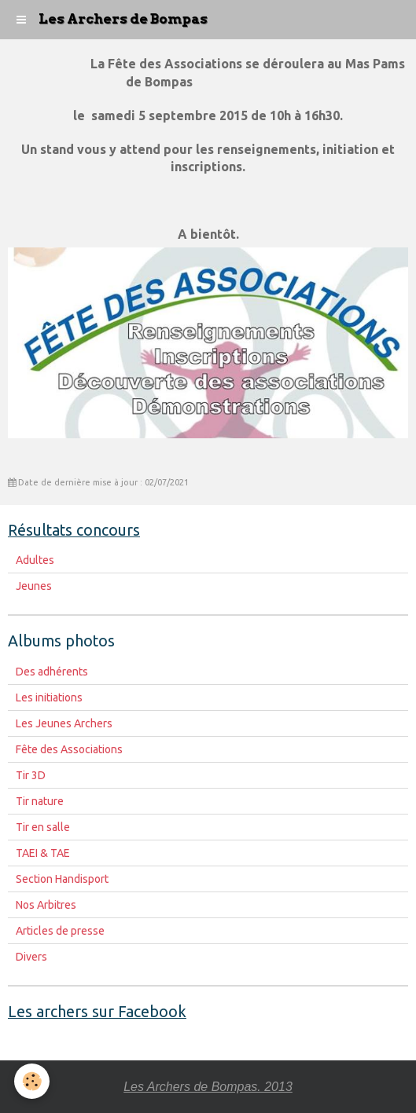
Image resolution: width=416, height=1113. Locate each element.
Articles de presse (60, 930)
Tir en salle (43, 827)
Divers (31, 956)
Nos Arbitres (46, 905)
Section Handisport (62, 879)
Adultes (35, 560)
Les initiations (49, 697)
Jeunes (34, 586)
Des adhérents (52, 671)
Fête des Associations (69, 749)
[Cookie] (32, 1081)
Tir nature (40, 801)
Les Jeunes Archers (64, 723)
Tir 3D (31, 775)
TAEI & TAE (43, 853)
